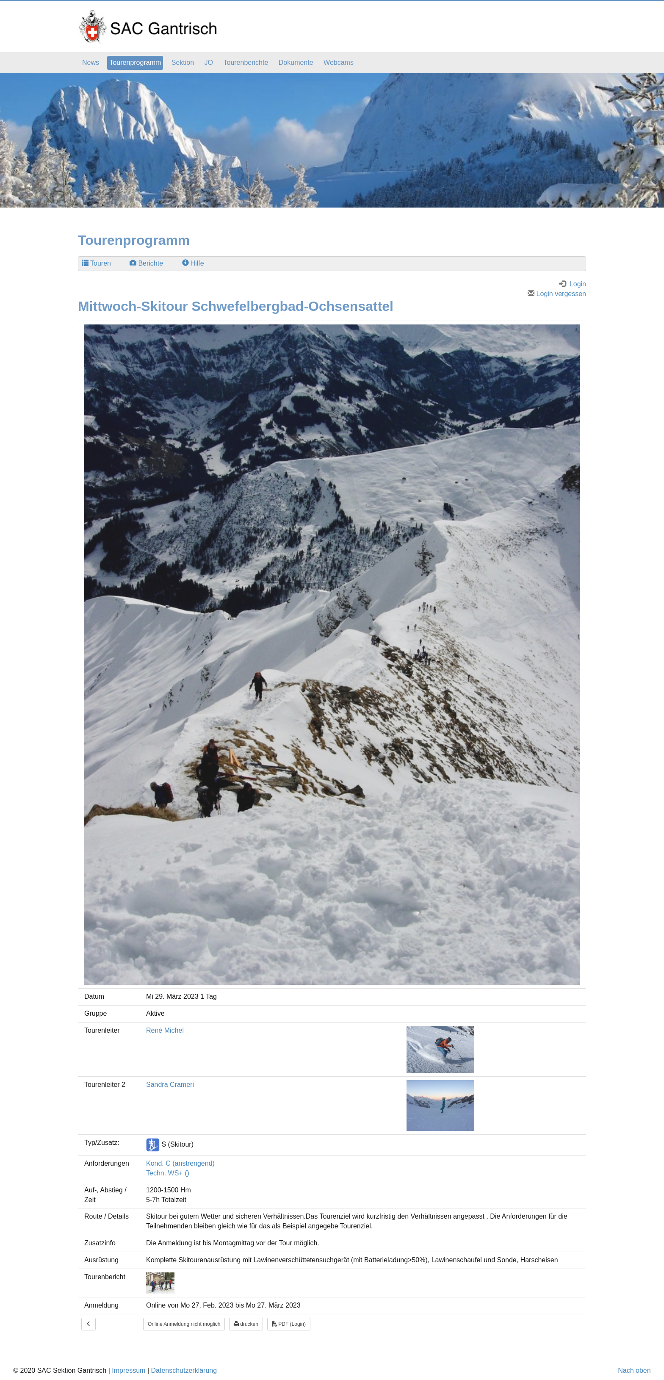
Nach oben (634, 1370)
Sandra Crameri (170, 1084)
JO (209, 62)
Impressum (128, 1370)
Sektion (183, 62)
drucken (246, 1324)
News (90, 62)
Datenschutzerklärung (184, 1370)
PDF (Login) (289, 1324)
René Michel (165, 1030)
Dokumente (296, 62)
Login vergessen (557, 293)
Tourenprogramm (135, 62)
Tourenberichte (245, 62)
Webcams (339, 62)
